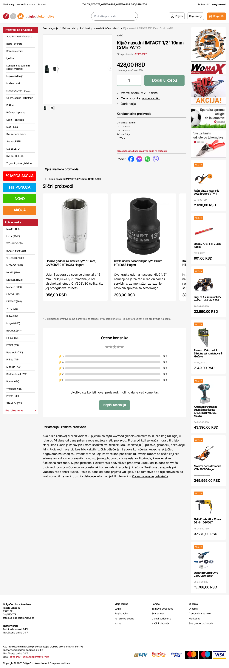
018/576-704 (108, 4)
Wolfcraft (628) (14, 388)
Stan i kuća (12, 126)
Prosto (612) (12, 395)
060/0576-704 (139, 4)
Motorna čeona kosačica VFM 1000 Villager (207, 467)
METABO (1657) (14, 265)
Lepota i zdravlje (14, 76)
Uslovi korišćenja (161, 618)
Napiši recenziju (114, 405)
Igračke (10, 58)
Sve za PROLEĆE (15, 155)
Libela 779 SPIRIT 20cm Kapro (207, 245)
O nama (193, 608)
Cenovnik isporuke (200, 613)
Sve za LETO (13, 148)
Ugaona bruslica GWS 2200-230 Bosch (206, 574)
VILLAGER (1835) (15, 257)
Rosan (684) (12, 381)
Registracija (121, 613)
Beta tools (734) (14, 352)
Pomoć (42, 4)
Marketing (8, 4)
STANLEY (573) (14, 403)
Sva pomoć (158, 613)
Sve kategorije (50, 28)
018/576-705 (123, 4)
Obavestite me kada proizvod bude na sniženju (142, 151)
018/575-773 (93, 4)
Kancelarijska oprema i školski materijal (18, 67)
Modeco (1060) (14, 287)
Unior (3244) (13, 236)
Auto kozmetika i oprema (19, 36)
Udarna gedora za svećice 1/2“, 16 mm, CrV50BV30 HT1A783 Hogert (71, 263)
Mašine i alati (13, 83)
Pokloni (10, 105)
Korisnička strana (26, 4)
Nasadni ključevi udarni (106, 28)
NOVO (19, 198)
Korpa (117, 623)
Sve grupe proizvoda (201, 623)
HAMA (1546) (13, 272)
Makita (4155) (13, 228)
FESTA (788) (12, 345)
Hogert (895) (13, 323)
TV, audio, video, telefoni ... (20, 163)
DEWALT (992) (14, 301)
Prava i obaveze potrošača (150, 476)
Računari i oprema (15, 112)
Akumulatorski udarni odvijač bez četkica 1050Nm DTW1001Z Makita (205, 411)
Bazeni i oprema (14, 50)
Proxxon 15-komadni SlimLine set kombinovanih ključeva (208, 353)
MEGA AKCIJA (19, 176)
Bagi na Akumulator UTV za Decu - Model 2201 (207, 298)
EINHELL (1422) (14, 279)
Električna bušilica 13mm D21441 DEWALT (207, 521)
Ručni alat (85, 28)
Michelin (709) (13, 366)
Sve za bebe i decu (16, 134)
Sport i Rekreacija (15, 119)
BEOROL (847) (13, 330)
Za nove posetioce (162, 608)
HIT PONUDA (19, 187)
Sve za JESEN (13, 141)
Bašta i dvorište (14, 43)
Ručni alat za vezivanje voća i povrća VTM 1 (206, 192)
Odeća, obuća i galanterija (19, 97)
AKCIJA (19, 210)
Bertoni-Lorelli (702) (16, 374)
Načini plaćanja (160, 623)
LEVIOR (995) (13, 294)
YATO (120, 35)
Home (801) (12, 337)
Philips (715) (12, 359)
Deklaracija (128, 104)
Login (117, 608)
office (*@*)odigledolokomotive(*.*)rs (29, 656)
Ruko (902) (12, 315)
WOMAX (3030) (14, 243)
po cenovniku (151, 98)
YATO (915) (12, 308)
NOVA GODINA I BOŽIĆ (18, 90)
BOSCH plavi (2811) (16, 250)
